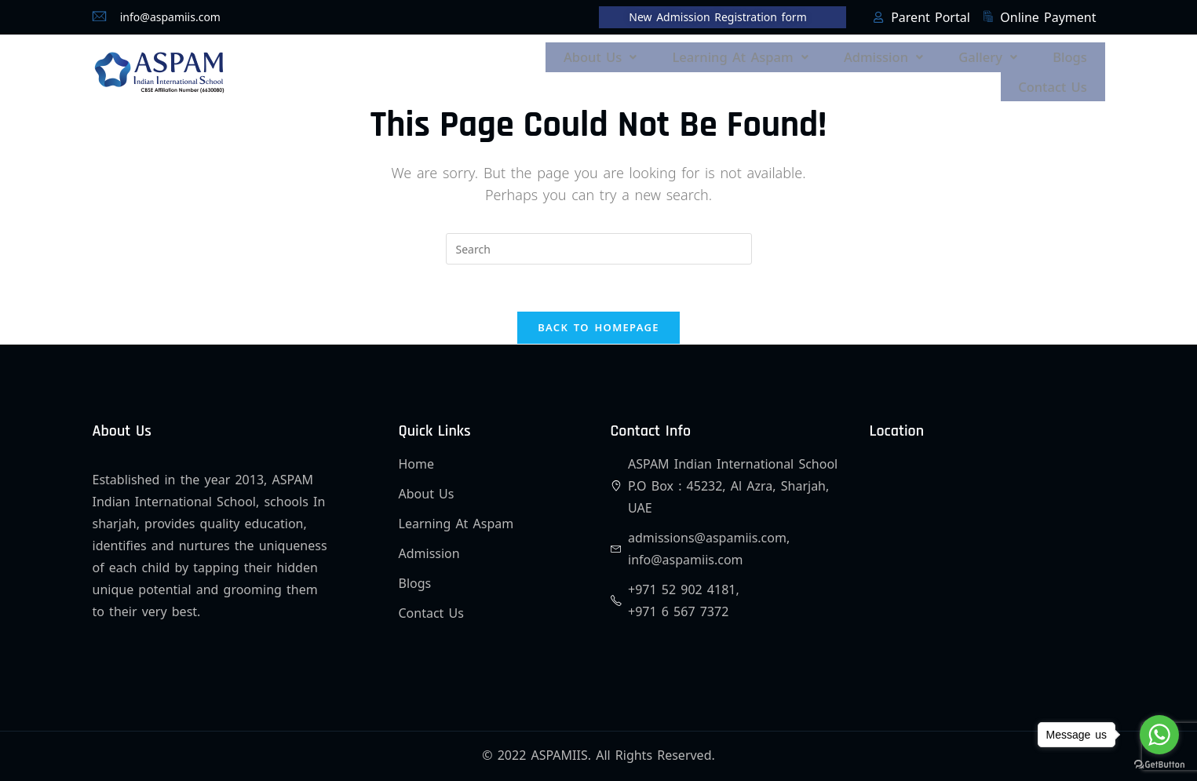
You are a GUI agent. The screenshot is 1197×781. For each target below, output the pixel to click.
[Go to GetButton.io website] (1159, 765)
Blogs (1072, 55)
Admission (897, 55)
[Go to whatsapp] (1159, 734)
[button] (627, 55)
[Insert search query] (599, 234)
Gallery (995, 55)
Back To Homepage (598, 314)
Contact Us (1056, 75)
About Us (627, 55)
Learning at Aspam (761, 55)
